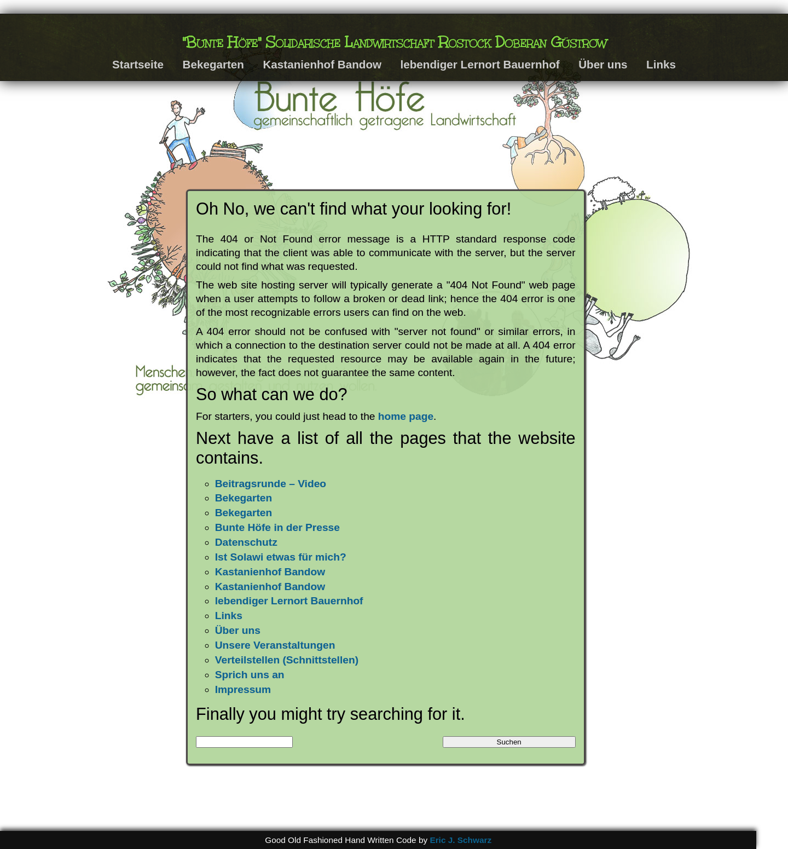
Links (661, 64)
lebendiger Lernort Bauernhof (480, 64)
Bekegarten (213, 64)
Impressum (243, 689)
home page (405, 416)
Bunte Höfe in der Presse (277, 527)
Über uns (602, 64)
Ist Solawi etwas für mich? (280, 557)
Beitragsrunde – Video (270, 483)
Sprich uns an (250, 674)
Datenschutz (246, 542)
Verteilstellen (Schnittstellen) (286, 660)
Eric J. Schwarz (460, 840)
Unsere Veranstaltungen (275, 645)
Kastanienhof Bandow (322, 64)
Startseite (138, 64)
